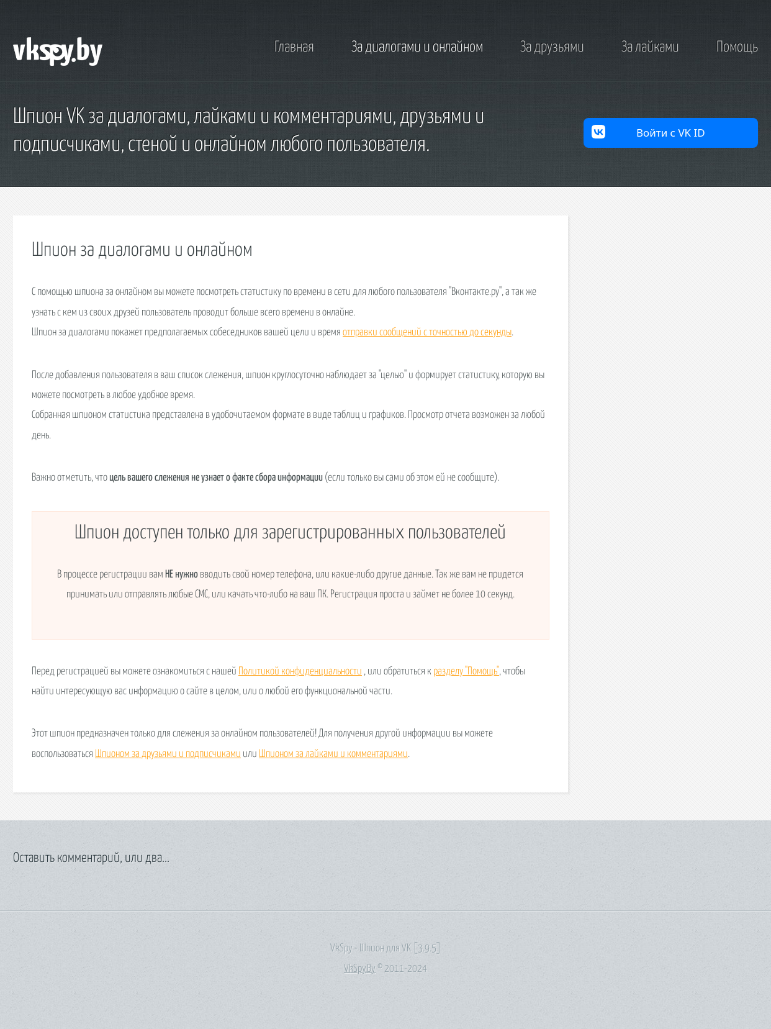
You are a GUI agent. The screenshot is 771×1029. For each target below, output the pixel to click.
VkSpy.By (360, 969)
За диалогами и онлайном (417, 47)
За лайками (650, 47)
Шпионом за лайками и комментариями (333, 754)
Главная (294, 47)
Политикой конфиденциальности (300, 671)
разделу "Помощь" (466, 671)
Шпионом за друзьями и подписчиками (168, 754)
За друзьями (552, 47)
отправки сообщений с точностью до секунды (427, 332)
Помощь (737, 47)
